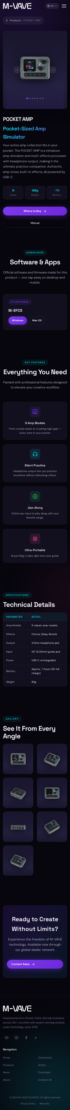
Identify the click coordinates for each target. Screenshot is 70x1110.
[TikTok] (36, 1037)
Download (44, 1072)
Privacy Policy (28, 1103)
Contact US (45, 1079)
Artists (42, 1065)
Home (6, 1057)
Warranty (44, 1103)
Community (45, 1057)
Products (8, 1065)
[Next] (52, 70)
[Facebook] (26, 1037)
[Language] (52, 6)
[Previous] (17, 70)
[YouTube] (6, 1037)
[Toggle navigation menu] (64, 6)
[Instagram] (16, 1037)
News (6, 1072)
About (6, 1079)
